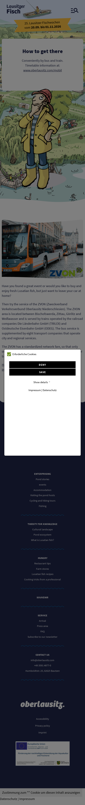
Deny (42, 364)
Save (42, 372)
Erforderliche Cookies (21, 354)
